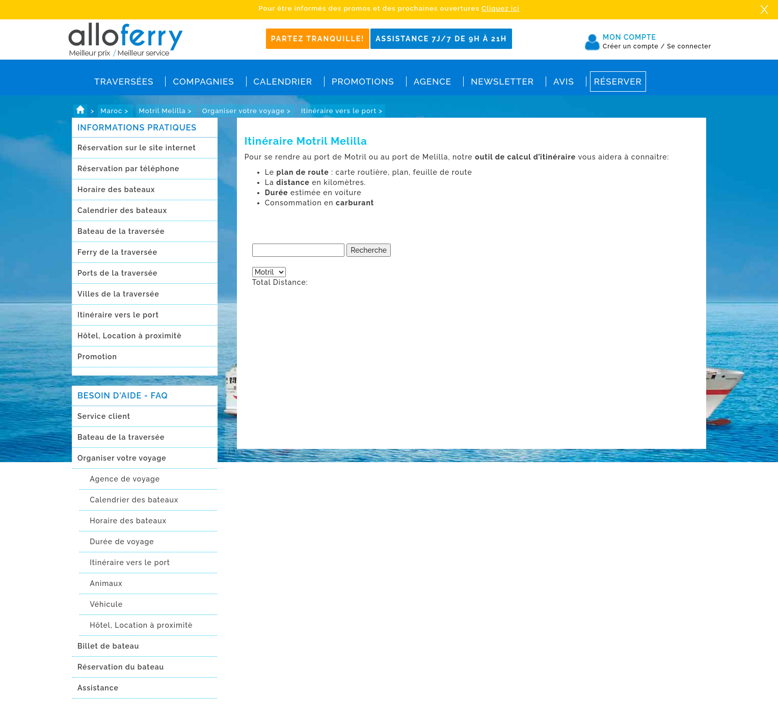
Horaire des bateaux (116, 189)
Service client (103, 416)
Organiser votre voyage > (247, 111)
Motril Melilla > (166, 111)
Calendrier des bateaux (122, 210)
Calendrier (283, 81)
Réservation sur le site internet (136, 148)
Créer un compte (634, 46)
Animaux (106, 583)
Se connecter (689, 46)
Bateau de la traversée (121, 231)
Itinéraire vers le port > (342, 111)
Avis (563, 81)
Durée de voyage (122, 542)
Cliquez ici (500, 8)
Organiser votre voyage (122, 458)
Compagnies (203, 81)
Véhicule (106, 604)
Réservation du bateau (120, 667)
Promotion (97, 357)
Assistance (98, 688)
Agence (432, 81)
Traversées (123, 81)
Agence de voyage (125, 479)
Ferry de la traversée (117, 252)
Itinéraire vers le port (118, 315)
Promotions (363, 81)
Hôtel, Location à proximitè (129, 336)
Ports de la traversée (117, 273)
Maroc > (115, 111)
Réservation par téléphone (128, 169)
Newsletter (502, 81)
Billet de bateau (108, 646)
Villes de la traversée (118, 294)
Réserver (618, 81)
